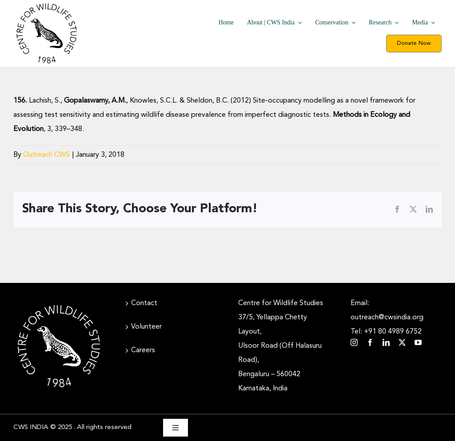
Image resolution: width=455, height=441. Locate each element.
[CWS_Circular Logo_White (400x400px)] (58, 304)
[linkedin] (386, 342)
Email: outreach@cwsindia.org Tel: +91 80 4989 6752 (387, 317)
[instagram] (354, 342)
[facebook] (370, 342)
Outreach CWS (46, 155)
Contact (144, 303)
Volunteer (146, 326)
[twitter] (402, 342)
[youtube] (418, 342)
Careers (143, 350)
